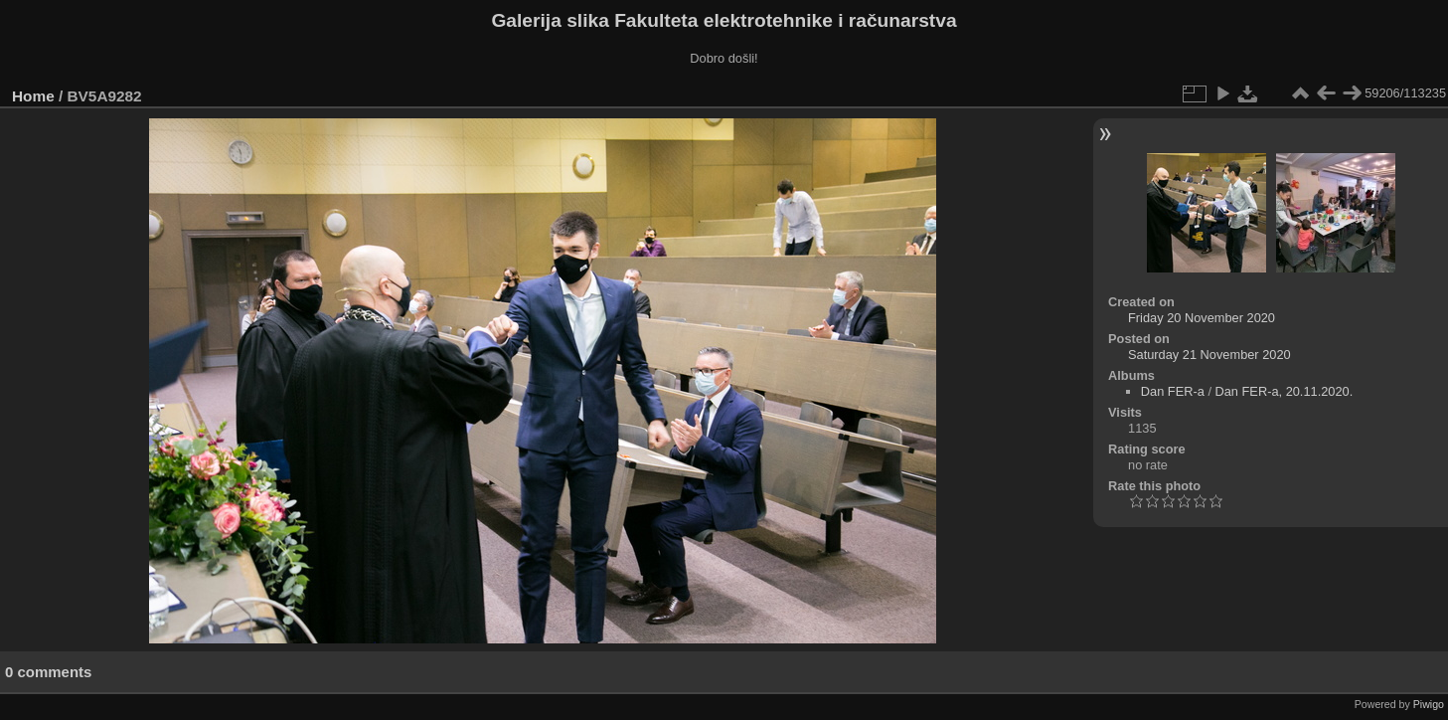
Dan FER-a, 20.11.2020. (1284, 391)
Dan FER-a (1173, 391)
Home (33, 96)
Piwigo (1428, 704)
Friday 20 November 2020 (1201, 317)
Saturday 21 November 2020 (1209, 354)
